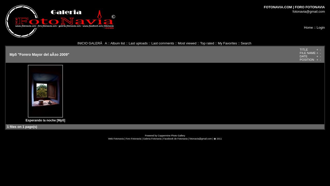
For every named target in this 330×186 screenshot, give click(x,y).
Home (308, 27)
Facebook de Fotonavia (175, 138)
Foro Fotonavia (133, 138)
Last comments (162, 43)
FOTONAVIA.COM (278, 7)
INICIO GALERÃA (92, 43)
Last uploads (138, 43)
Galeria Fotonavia (152, 138)
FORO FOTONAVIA (310, 7)
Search (246, 43)
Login (321, 27)
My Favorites (227, 43)
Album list (117, 43)
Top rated (207, 43)
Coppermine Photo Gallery (171, 135)
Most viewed (187, 43)
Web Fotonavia (116, 138)
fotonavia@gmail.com (309, 11)
